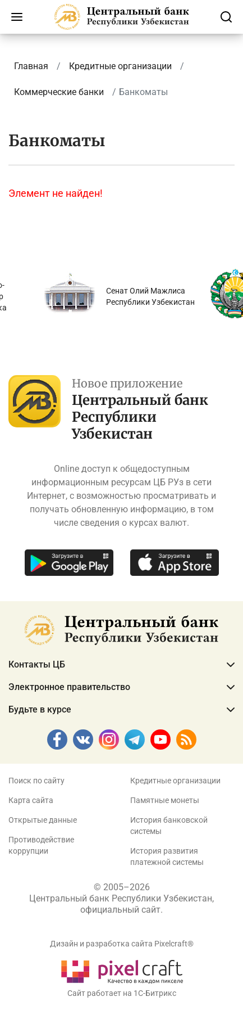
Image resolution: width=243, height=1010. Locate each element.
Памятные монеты (164, 800)
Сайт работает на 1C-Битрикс (121, 993)
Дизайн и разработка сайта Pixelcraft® (122, 943)
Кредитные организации (175, 780)
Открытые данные (42, 819)
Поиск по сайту (36, 780)
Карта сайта (30, 800)
